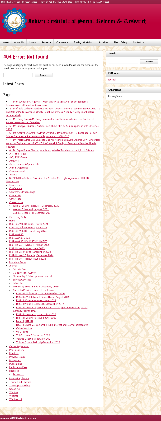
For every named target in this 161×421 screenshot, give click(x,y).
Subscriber (18, 283)
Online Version (24, 328)
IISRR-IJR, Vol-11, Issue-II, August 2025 (92, 2)
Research (46, 42)
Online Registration (19, 346)
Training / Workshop (83, 42)
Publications (15, 363)
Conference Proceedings (22, 192)
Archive (13, 174)
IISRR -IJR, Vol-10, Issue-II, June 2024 (28, 227)
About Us (19, 42)
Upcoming (14, 389)
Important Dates (17, 262)
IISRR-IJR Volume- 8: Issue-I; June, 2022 (36, 300)
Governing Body (17, 217)
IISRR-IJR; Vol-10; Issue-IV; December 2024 (19, 2)
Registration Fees (18, 367)
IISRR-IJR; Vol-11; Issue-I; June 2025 (56, 2)
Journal (32, 42)
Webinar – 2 (15, 399)
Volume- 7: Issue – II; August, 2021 (31, 209)
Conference (62, 42)
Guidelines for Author (24, 272)
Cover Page (15, 198)
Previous (14, 353)
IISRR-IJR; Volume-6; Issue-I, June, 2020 (36, 317)
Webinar (13, 392)
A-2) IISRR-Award (18, 157)
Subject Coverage (22, 279)
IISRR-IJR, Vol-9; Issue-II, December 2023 (30, 251)
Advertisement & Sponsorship (24, 164)
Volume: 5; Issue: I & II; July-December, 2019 (36, 286)
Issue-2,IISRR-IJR (24, 321)
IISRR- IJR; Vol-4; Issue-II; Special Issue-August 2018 (43, 297)
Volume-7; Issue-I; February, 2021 (34, 338)
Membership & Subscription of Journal (32, 276)
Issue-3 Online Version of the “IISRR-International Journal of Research (52, 324)
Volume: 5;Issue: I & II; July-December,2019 (38, 342)
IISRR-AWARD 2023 (19, 238)
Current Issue (16, 202)
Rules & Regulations (19, 378)
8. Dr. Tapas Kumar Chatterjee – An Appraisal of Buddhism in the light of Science (51, 150)
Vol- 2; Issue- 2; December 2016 (33, 335)
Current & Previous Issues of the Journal (33, 290)
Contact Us (138, 42)
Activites (103, 42)
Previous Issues (17, 357)
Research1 (18, 374)
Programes (15, 360)
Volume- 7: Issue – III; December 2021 (32, 212)
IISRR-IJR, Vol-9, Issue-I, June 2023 (27, 248)
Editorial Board (20, 269)
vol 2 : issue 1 (23, 331)
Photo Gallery (120, 42)
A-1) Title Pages (17, 153)
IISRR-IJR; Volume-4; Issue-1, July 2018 (36, 314)
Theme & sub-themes (20, 382)
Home (6, 42)
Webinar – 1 (15, 395)
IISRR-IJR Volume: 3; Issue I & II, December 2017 (40, 304)
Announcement (17, 171)
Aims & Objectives (18, 167)
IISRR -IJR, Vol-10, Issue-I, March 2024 (28, 224)
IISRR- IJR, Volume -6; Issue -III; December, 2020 (40, 293)
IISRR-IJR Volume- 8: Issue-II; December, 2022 (36, 205)
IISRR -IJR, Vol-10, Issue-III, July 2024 (28, 231)
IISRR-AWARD (16, 234)
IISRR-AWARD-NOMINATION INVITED (28, 241)
